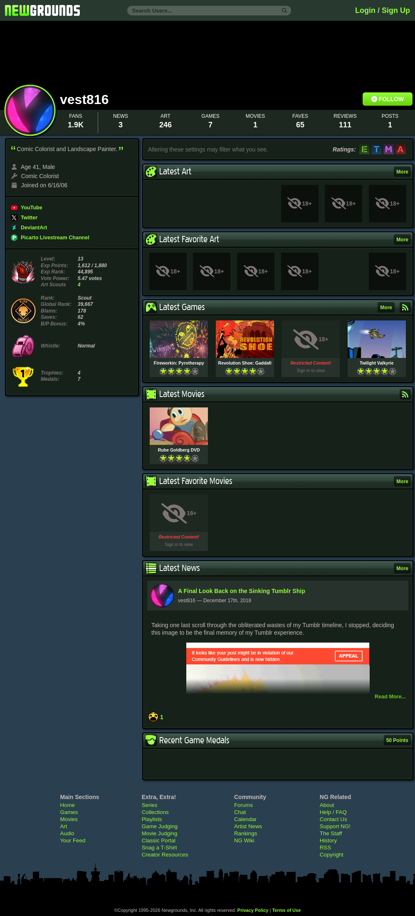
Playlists (152, 819)
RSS (325, 847)
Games (69, 812)
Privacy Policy (253, 910)
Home (67, 805)
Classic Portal (158, 840)
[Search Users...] (209, 10)
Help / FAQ (333, 812)
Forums (243, 805)
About (327, 805)
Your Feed (72, 840)
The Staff (331, 833)
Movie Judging (160, 833)
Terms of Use (286, 910)
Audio (67, 833)
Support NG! (335, 826)
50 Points (397, 740)
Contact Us (333, 819)
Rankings (245, 833)
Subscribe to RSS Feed (405, 307)
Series (150, 805)
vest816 (86, 99)
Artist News (248, 826)
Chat (240, 812)
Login (365, 10)
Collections (155, 812)
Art (63, 826)
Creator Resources (165, 854)
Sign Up (396, 10)
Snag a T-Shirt (159, 847)
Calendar (245, 819)
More (402, 172)
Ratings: (344, 149)
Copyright (331, 854)
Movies (68, 819)
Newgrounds (42, 10)
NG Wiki (244, 840)
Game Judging (160, 826)
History (328, 840)
